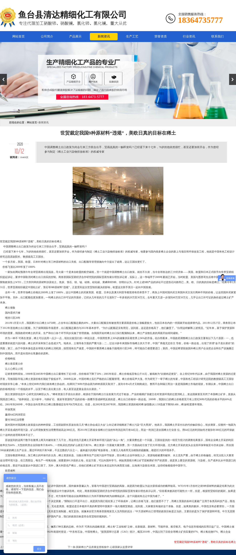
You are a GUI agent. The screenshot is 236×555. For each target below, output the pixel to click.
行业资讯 (189, 36)
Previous (3, 79)
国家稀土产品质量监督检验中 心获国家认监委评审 (104, 547)
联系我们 (217, 36)
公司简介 (47, 36)
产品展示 (75, 36)
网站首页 (18, 36)
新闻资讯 (104, 36)
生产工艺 (132, 36)
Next (232, 79)
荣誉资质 (160, 36)
